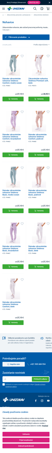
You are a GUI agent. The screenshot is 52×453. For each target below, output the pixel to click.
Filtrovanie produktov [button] (17, 37)
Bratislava (34, 2)
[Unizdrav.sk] (16, 8)
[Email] (26, 379)
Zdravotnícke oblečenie (41, 15)
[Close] (49, 2)
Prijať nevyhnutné (26, 440)
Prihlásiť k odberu (40, 379)
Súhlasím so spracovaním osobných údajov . (25, 386)
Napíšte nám (13, 364)
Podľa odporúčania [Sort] (41, 45)
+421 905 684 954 (36, 364)
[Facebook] (36, 400)
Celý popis (6, 30)
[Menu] (3, 8)
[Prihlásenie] (42, 8)
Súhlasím (26, 434)
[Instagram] (42, 400)
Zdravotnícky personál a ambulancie (18, 15)
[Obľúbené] (22, 56)
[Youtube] (48, 400)
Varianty (13, 99)
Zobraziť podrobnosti (26, 446)
